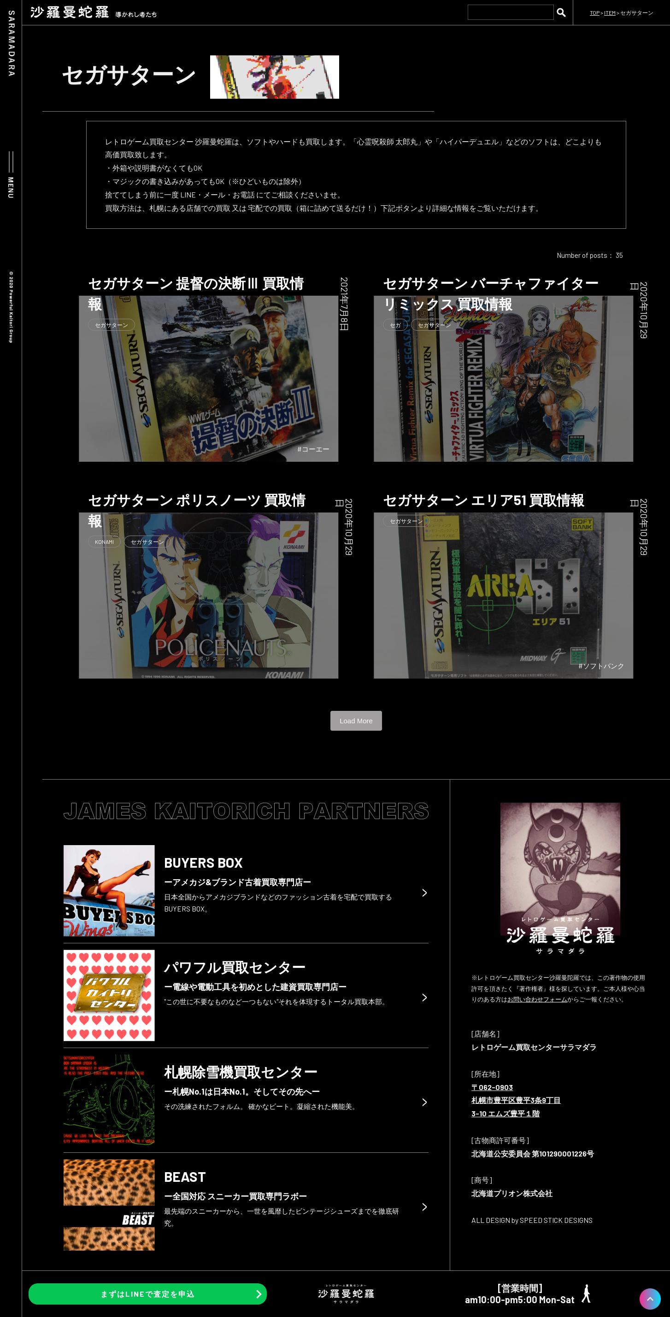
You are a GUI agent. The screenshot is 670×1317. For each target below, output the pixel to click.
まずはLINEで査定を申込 (147, 1293)
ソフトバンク (603, 665)
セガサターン (111, 325)
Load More (356, 721)
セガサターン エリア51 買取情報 (483, 499)
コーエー (315, 449)
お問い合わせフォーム (537, 999)
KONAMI (104, 541)
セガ (395, 325)
